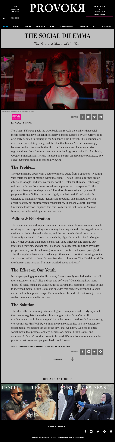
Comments (64, 359)
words (52, 418)
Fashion (40, 26)
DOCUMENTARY (21, 347)
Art (52, 26)
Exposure (106, 26)
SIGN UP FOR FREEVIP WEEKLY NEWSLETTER (99, 10)
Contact (52, 426)
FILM (5, 26)
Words (84, 26)
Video (28, 26)
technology (48, 347)
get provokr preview (15, 9)
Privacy (61, 426)
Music (16, 26)
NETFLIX (31, 347)
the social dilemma (62, 347)
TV (94, 26)
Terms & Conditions (40, 437)
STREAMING (38, 347)
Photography (67, 26)
